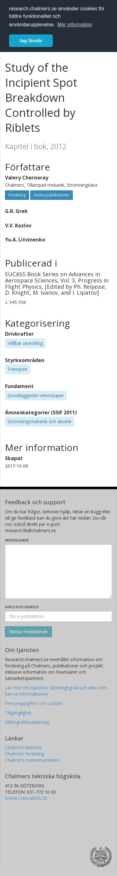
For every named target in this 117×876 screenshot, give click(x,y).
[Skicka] (28, 631)
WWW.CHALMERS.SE (26, 798)
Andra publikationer (51, 195)
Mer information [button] (74, 24)
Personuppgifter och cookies (34, 703)
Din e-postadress (22, 606)
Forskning (17, 195)
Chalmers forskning (24, 754)
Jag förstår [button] (30, 40)
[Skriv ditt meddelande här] (58, 571)
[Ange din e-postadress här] (58, 616)
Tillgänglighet (18, 713)
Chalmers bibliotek (23, 747)
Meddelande (17, 540)
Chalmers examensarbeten (32, 760)
